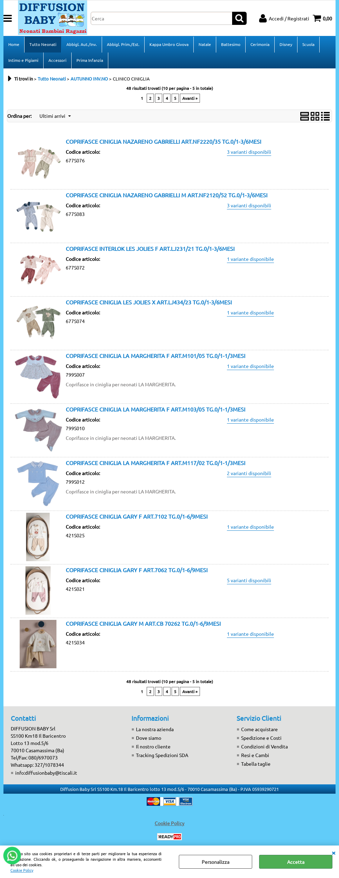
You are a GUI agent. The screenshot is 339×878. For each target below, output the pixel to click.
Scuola (308, 44)
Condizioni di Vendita (264, 746)
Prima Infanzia (89, 60)
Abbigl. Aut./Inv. (81, 44)
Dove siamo (148, 738)
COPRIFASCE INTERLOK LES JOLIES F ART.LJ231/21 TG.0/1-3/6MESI (150, 248)
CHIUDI (333, 852)
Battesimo (230, 44)
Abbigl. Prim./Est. (123, 44)
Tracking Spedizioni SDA (162, 755)
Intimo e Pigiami (23, 60)
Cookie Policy (21, 870)
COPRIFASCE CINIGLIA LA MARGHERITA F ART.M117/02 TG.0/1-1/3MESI (155, 462)
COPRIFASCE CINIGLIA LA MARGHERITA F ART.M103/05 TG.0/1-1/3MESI (155, 409)
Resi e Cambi (255, 755)
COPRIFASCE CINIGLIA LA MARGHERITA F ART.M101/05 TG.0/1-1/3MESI (155, 355)
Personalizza (215, 862)
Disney (286, 44)
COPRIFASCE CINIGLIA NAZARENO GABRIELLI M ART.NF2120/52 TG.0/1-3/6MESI (166, 194)
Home (13, 44)
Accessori (57, 60)
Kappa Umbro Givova (169, 44)
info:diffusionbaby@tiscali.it (46, 773)
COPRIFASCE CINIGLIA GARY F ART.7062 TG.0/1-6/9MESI (137, 569)
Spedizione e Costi (261, 738)
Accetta (295, 862)
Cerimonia (259, 44)
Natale (205, 44)
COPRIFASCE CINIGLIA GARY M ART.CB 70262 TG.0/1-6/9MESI (143, 623)
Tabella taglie (256, 764)
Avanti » (190, 98)
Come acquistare (259, 729)
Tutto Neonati (42, 44)
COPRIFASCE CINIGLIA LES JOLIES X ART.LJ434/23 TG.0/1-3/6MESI (149, 302)
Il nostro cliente (153, 746)
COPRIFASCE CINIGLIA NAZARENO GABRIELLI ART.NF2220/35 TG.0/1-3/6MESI (163, 141)
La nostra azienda (155, 729)
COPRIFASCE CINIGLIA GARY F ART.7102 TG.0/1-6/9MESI (137, 516)
